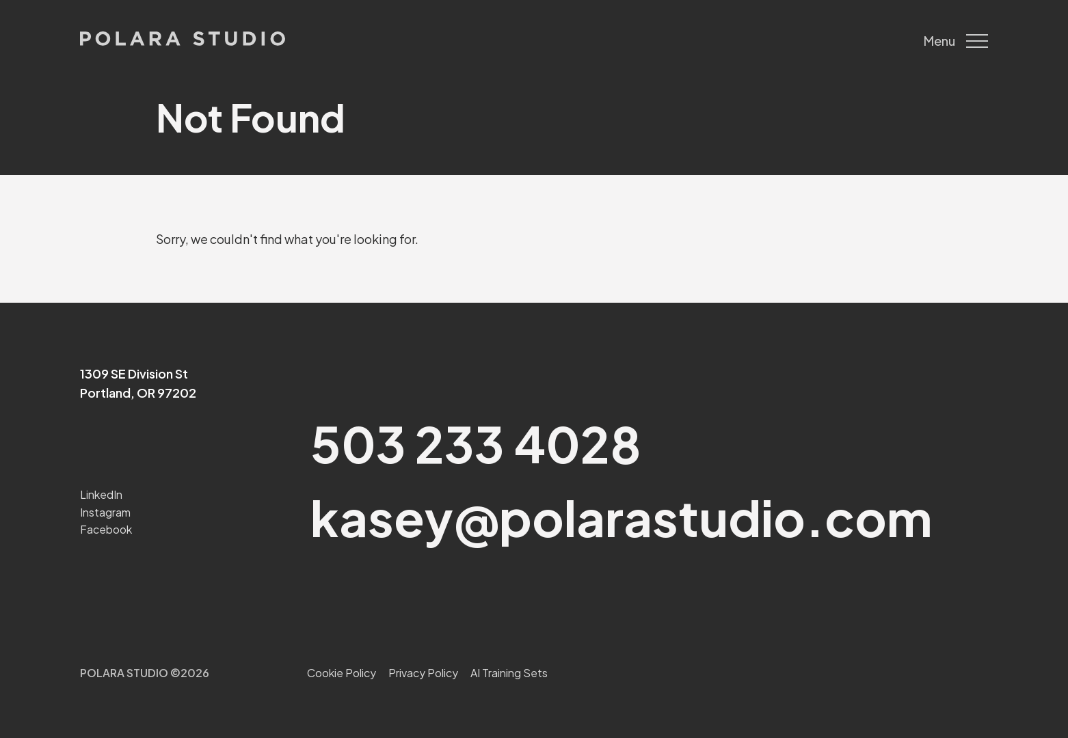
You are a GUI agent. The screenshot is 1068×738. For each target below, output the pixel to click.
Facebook (106, 529)
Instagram (105, 512)
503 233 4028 (475, 443)
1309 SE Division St (134, 373)
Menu (956, 41)
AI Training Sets (509, 673)
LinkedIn (101, 494)
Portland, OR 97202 (138, 392)
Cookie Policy (341, 673)
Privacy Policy (423, 673)
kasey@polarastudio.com (621, 517)
